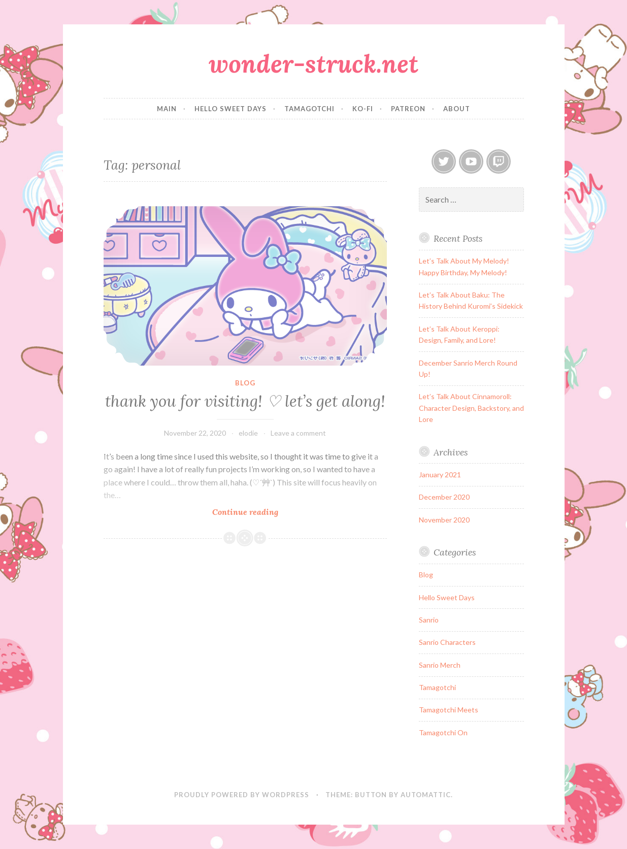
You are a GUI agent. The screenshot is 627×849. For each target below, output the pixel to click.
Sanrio (429, 619)
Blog (245, 383)
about (456, 109)
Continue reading (260, 511)
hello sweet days (230, 109)
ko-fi (362, 109)
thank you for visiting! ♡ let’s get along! (245, 401)
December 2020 (444, 497)
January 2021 (440, 474)
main (167, 109)
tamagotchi (309, 109)
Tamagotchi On (443, 732)
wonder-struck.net (313, 63)
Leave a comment (298, 433)
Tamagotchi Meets (448, 709)
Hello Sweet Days (447, 597)
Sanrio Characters (447, 642)
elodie (248, 433)
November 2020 (444, 519)
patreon (408, 109)
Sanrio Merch (439, 665)
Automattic (426, 795)
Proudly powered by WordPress (241, 795)
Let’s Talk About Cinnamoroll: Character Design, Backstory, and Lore (471, 407)
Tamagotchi (437, 687)
